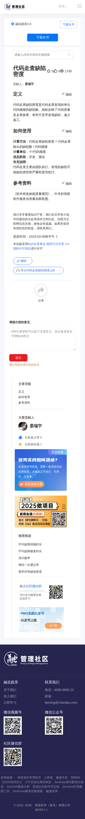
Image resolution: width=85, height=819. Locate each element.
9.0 (41, 810)
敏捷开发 (62, 777)
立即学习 (10, 702)
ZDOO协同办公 (12, 782)
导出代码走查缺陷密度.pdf (35, 270)
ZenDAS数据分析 (18, 786)
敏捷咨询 (52, 791)
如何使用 (24, 397)
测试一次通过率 (28, 565)
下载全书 (68, 24)
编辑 (21, 261)
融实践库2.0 (23, 24)
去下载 (53, 625)
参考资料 (24, 402)
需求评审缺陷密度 (30, 571)
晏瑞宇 (29, 84)
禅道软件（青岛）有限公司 (52, 805)
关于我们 (10, 690)
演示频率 (24, 558)
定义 (21, 391)
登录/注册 (64, 6)
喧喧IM (75, 777)
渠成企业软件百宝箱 (46, 786)
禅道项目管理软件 (29, 777)
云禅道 (48, 777)
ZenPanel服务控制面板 (28, 791)
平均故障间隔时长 (30, 544)
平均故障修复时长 (30, 551)
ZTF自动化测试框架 (38, 782)
